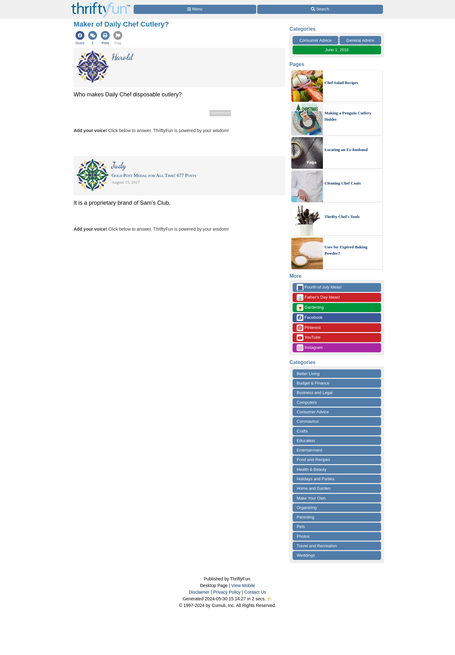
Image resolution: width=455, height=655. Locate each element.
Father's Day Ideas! (318, 297)
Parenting (305, 517)
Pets (301, 526)
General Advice (360, 40)
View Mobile (243, 585)
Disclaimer (199, 592)
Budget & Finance (313, 383)
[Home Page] (101, 3)
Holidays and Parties (315, 478)
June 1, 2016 (337, 49)
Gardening (310, 307)
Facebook (310, 317)
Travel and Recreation (317, 545)
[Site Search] (320, 9)
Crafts (302, 431)
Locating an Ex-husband (346, 149)
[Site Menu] (195, 9)
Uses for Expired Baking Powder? (346, 250)
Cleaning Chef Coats (343, 183)
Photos (303, 536)
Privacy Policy (226, 592)
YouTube (308, 337)
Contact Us (255, 592)
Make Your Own (311, 498)
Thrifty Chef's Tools (342, 216)
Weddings (306, 555)
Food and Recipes (313, 459)
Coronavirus (308, 421)
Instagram (310, 347)
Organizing (307, 507)
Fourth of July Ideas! (319, 287)
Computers (307, 402)
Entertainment (309, 450)
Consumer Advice (316, 40)
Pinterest (309, 327)
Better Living (308, 373)
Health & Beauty (311, 469)
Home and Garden (314, 488)
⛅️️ (269, 598)
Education (306, 440)
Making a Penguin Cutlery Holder (348, 116)
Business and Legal (314, 392)
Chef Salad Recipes (341, 82)
